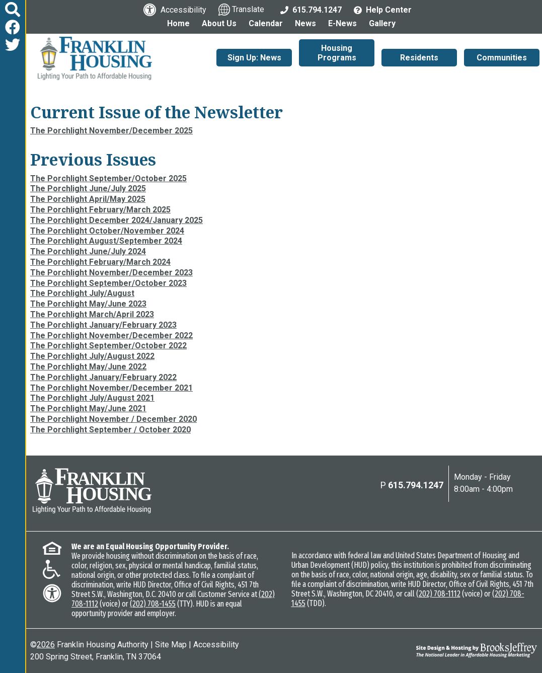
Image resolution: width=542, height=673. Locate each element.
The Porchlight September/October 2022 (108, 345)
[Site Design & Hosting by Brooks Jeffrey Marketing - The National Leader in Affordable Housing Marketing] (473, 649)
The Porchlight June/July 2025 (88, 188)
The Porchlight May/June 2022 (88, 366)
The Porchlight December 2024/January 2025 (116, 220)
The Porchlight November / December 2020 (113, 419)
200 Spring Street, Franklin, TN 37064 (95, 656)
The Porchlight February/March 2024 (100, 262)
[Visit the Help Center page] (383, 9)
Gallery (382, 23)
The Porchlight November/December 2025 (111, 130)
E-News (342, 23)
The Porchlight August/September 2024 (106, 241)
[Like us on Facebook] (12, 27)
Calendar (266, 23)
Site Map (171, 644)
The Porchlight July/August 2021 (92, 398)
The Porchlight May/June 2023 (88, 304)
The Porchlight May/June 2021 (88, 408)
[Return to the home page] (92, 491)
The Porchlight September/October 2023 (108, 283)
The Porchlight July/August (82, 293)
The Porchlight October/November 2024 (107, 231)
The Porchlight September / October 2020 (110, 429)
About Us (219, 23)
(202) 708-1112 (438, 594)
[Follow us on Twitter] (12, 45)
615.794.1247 (415, 485)
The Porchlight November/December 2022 (111, 335)
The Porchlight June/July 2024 (88, 251)
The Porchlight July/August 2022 (92, 356)
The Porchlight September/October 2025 (108, 178)
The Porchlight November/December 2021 (111, 388)
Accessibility (216, 644)
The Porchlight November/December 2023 (111, 272)
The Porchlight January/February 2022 (103, 377)
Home (178, 23)
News (305, 23)
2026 (46, 644)
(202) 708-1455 (153, 604)
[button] (12, 10)
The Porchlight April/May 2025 (87, 199)
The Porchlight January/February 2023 (103, 325)
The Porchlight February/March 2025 (100, 209)
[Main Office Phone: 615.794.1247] (311, 9)
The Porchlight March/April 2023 (92, 314)
